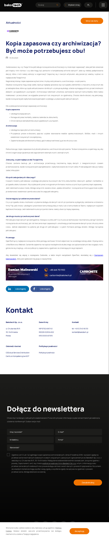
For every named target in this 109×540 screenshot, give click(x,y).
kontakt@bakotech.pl (80, 332)
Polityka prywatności (47, 352)
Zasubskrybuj (88, 482)
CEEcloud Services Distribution (18, 352)
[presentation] (28, 482)
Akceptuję (79, 531)
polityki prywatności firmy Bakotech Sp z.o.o (59, 463)
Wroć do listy (92, 21)
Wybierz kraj (72, 5)
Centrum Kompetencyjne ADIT (17, 356)
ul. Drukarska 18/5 (13, 328)
